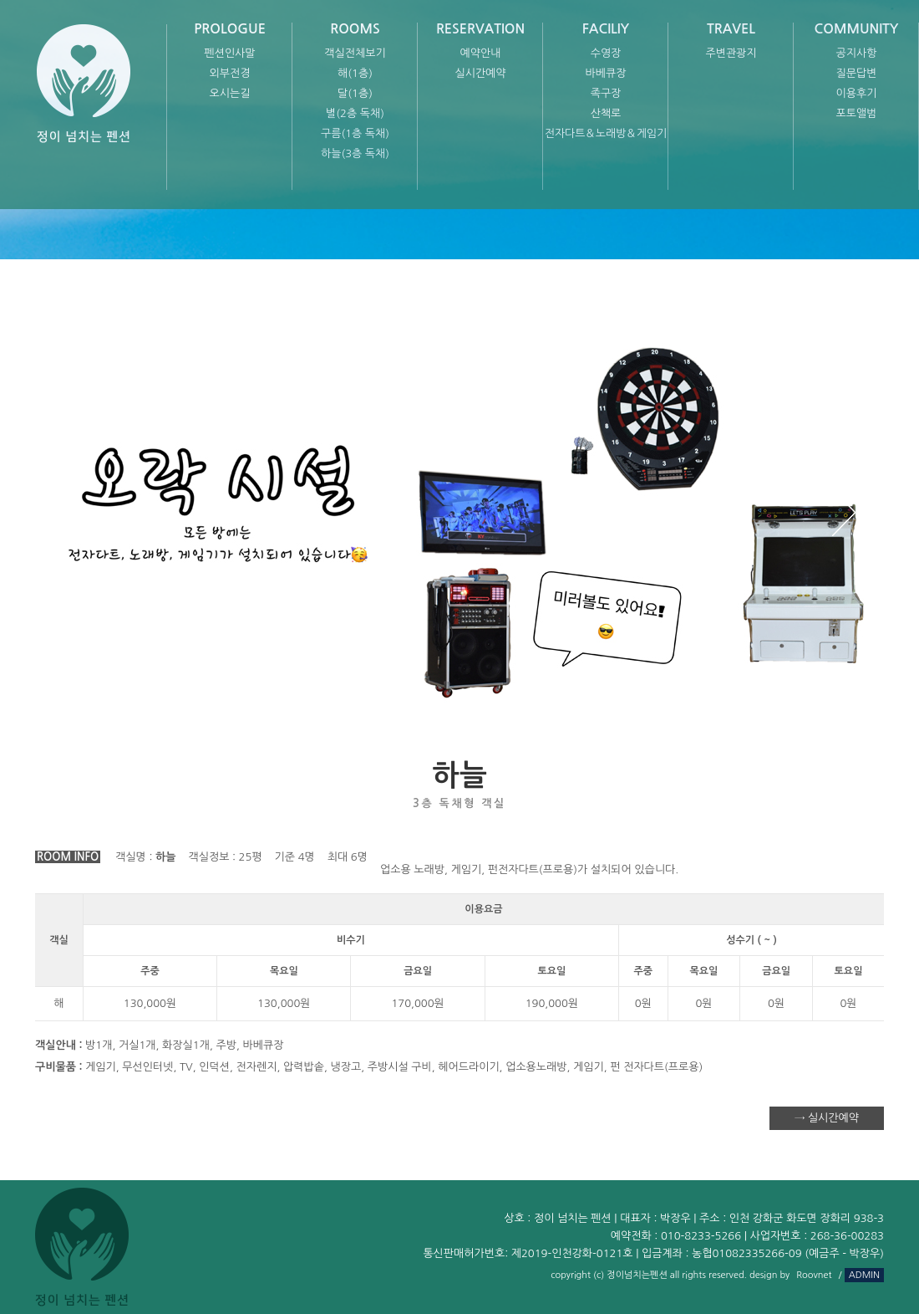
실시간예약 (479, 73)
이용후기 (856, 93)
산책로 (606, 113)
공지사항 (856, 53)
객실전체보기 (354, 53)
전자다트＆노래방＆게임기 (606, 133)
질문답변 (856, 73)
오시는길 (230, 93)
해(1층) (355, 73)
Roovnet (813, 1275)
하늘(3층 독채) (355, 153)
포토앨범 (856, 113)
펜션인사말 (229, 53)
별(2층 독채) (355, 113)
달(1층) (355, 93)
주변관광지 (730, 53)
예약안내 (480, 53)
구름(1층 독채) (355, 133)
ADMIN (864, 1275)
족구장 (606, 93)
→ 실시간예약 (827, 1117)
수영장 (606, 53)
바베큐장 (606, 73)
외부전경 (230, 73)
